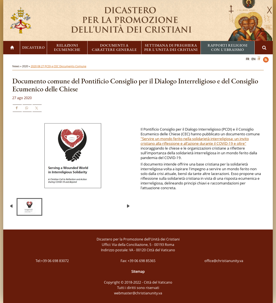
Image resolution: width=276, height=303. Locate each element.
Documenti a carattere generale (114, 47)
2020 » (26, 66)
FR (247, 59)
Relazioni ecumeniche (67, 47)
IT (259, 59)
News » (17, 66)
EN (253, 59)
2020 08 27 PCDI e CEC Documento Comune (58, 66)
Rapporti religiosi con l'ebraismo (228, 47)
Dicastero (33, 47)
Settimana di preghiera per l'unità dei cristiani (171, 47)
